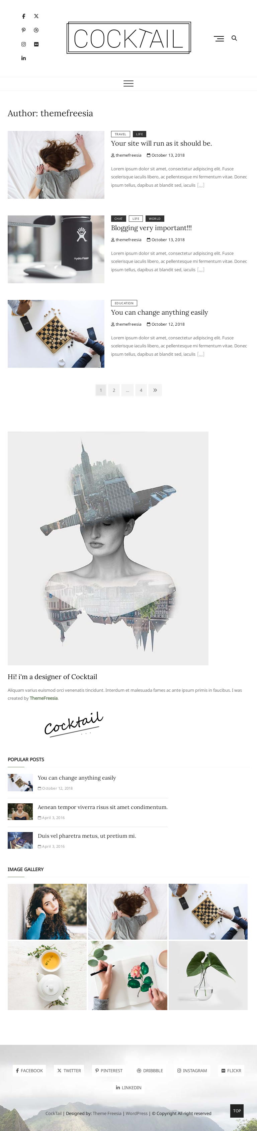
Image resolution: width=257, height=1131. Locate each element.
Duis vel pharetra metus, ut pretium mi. (87, 835)
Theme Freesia (107, 1113)
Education (124, 303)
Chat (118, 218)
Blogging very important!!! (151, 227)
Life (139, 134)
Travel (120, 134)
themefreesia (126, 155)
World (155, 218)
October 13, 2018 (166, 155)
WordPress (137, 1113)
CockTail (54, 1113)
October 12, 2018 (166, 324)
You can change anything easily (159, 312)
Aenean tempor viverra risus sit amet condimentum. (103, 807)
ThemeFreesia (44, 698)
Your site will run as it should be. (161, 143)
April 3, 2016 (51, 817)
